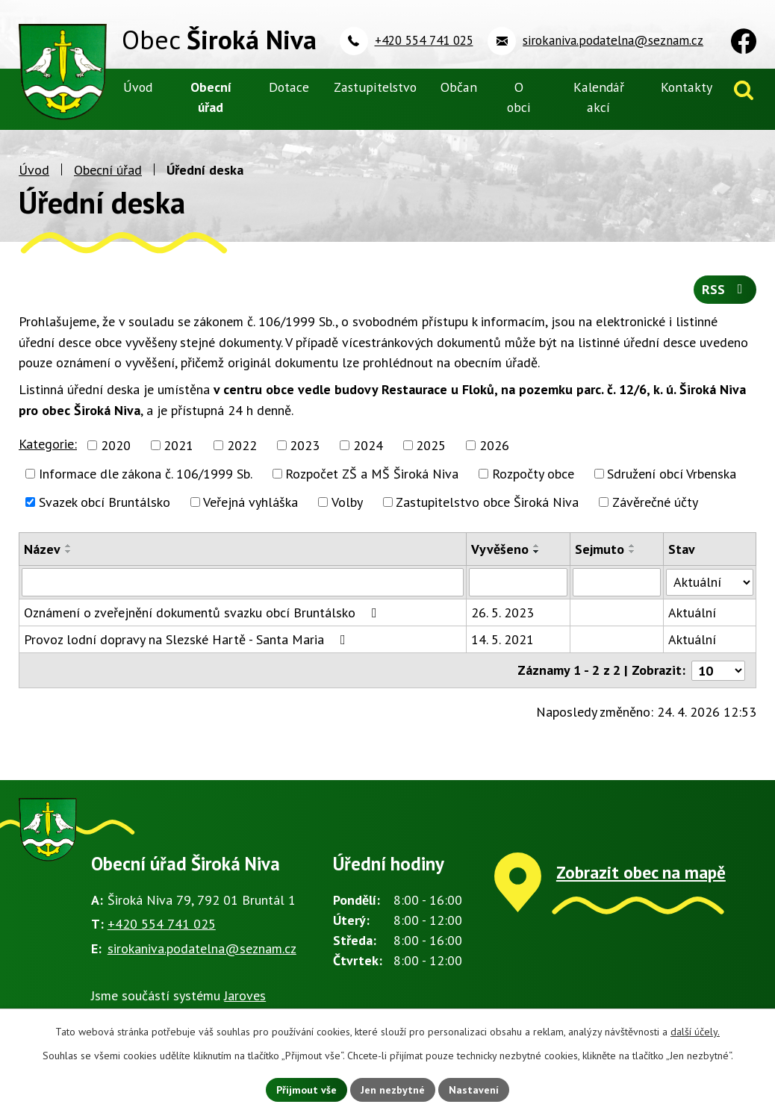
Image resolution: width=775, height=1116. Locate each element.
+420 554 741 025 (162, 923)
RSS (725, 290)
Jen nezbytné (393, 1089)
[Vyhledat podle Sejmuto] (617, 582)
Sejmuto (599, 549)
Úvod (34, 169)
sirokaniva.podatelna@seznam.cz (202, 947)
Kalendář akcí (598, 97)
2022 (242, 445)
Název (42, 549)
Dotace (289, 87)
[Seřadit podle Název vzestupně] (68, 546)
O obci (519, 97)
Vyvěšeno (500, 549)
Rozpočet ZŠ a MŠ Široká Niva (371, 473)
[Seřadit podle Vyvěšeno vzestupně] (537, 546)
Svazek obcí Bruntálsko (104, 502)
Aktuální (692, 612)
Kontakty (686, 87)
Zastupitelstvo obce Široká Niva (487, 502)
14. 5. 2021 (502, 639)
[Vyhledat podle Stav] (709, 581)
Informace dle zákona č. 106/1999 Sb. (145, 473)
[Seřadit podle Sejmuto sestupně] (632, 552)
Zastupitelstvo (375, 87)
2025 (431, 445)
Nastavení (474, 1089)
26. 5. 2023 (502, 612)
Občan (459, 87)
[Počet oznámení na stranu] (718, 670)
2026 (494, 445)
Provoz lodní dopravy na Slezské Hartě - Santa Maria (188, 639)
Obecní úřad (108, 169)
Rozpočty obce (533, 473)
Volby (347, 502)
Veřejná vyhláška (250, 502)
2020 (116, 445)
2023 (305, 445)
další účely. (695, 1031)
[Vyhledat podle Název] (243, 582)
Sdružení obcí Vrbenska (671, 473)
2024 (368, 445)
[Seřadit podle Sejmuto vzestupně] (632, 546)
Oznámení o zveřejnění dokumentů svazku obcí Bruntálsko (203, 612)
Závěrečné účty (655, 502)
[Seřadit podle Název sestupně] (68, 552)
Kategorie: (48, 443)
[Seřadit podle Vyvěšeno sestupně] (537, 552)
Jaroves (245, 995)
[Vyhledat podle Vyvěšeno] (518, 582)
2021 (178, 445)
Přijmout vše (306, 1089)
